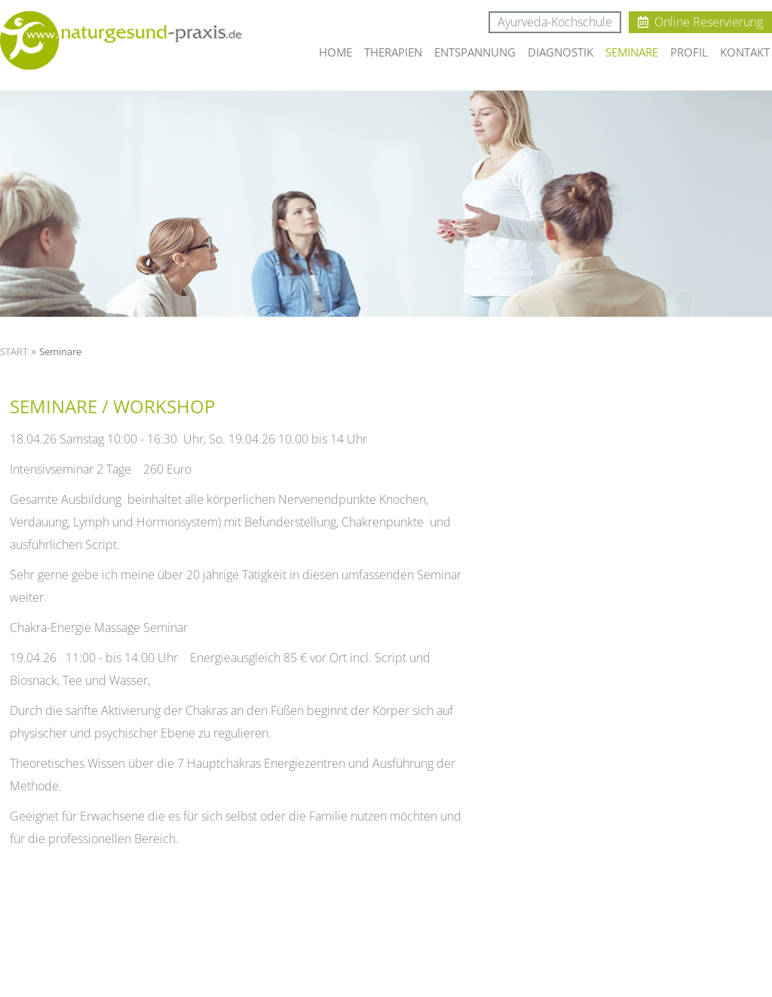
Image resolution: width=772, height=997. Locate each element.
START (14, 351)
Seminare (60, 351)
